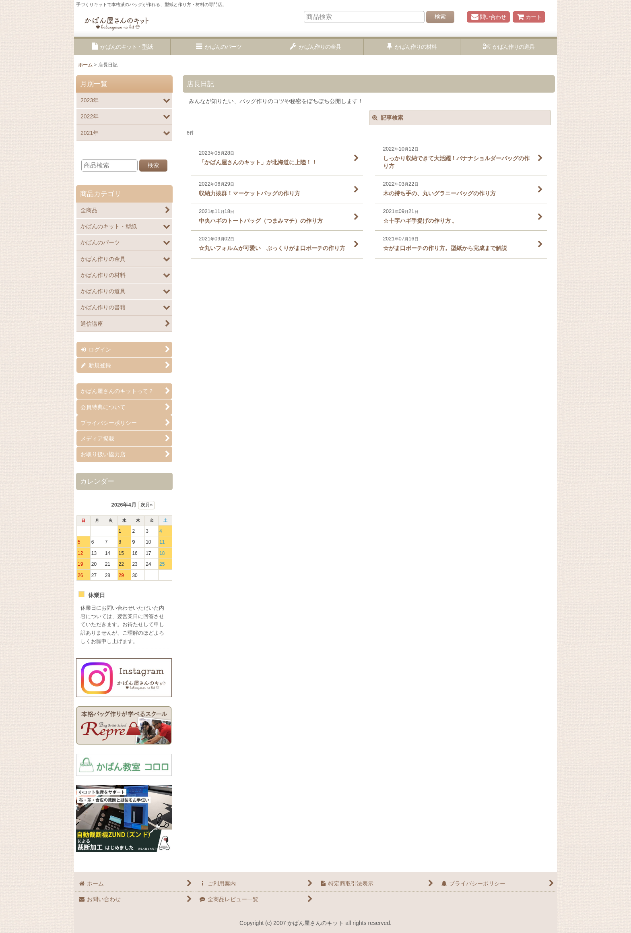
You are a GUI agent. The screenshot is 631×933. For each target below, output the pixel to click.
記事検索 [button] (388, 117)
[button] (122, 47)
